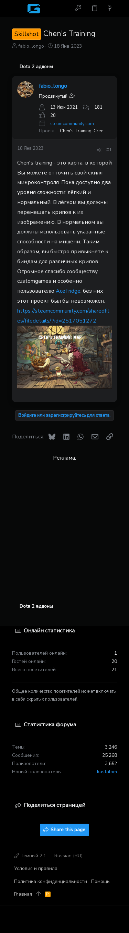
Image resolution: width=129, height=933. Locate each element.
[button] (19, 8)
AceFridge (68, 291)
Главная (23, 894)
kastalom (107, 771)
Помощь (100, 881)
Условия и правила (35, 868)
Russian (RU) (68, 855)
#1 (109, 150)
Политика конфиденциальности (50, 881)
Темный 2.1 (30, 855)
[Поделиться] (99, 150)
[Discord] (114, 919)
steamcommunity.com (72, 124)
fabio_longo (31, 46)
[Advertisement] (64, 527)
